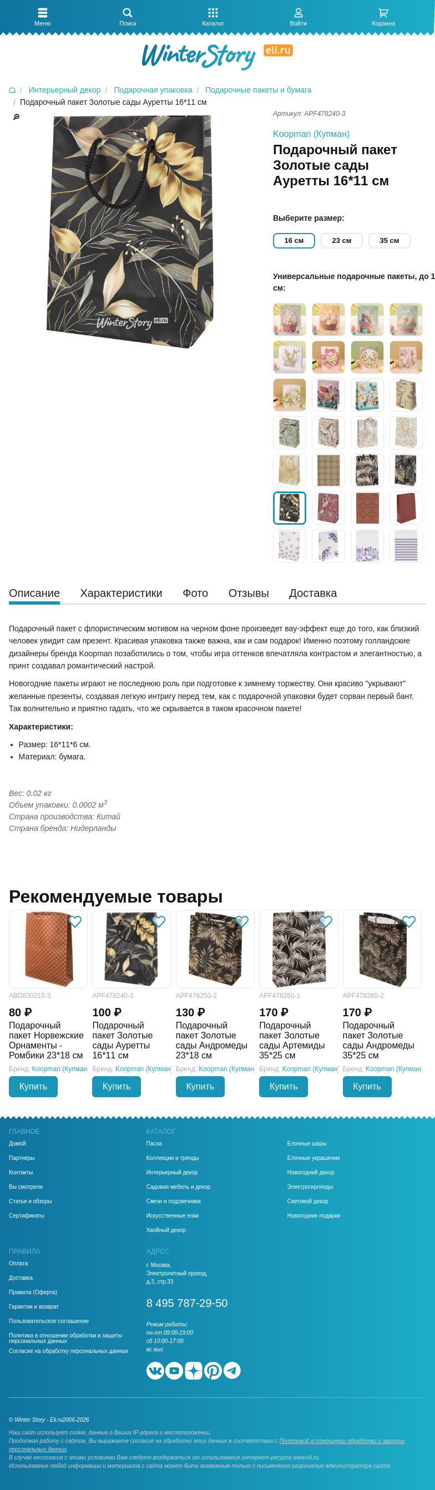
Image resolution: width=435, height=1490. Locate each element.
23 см (342, 240)
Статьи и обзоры (30, 1201)
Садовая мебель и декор (178, 1187)
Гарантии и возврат (34, 1307)
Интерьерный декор (172, 1172)
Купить (33, 1086)
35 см (389, 240)
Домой (17, 1144)
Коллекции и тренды (172, 1158)
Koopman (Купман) (311, 134)
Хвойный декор (166, 1230)
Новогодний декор (311, 1172)
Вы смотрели (26, 1187)
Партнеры (22, 1158)
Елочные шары (307, 1144)
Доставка (21, 1278)
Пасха (154, 1144)
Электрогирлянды (310, 1187)
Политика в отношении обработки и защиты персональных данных (65, 1338)
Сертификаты (26, 1216)
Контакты (21, 1172)
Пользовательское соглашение (49, 1321)
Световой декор (307, 1201)
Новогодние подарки (313, 1216)
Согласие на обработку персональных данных (68, 1351)
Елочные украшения (313, 1158)
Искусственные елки (172, 1216)
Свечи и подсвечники (173, 1201)
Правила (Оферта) (33, 1292)
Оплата (18, 1263)
